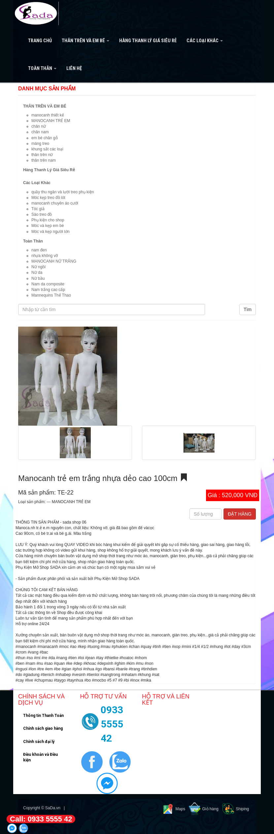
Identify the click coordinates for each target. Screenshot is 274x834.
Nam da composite (47, 284)
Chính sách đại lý (38, 741)
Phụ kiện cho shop (47, 220)
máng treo (40, 143)
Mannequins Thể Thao (51, 295)
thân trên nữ (42, 154)
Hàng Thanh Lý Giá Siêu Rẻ (148, 41)
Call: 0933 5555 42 (41, 819)
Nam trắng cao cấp (48, 289)
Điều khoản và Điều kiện (40, 757)
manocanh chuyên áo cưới (54, 203)
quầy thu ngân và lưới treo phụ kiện (62, 192)
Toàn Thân (42, 68)
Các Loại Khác (205, 41)
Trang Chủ (40, 41)
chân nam (40, 132)
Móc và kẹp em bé (47, 225)
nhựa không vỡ (44, 255)
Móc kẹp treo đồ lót (48, 197)
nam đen (39, 250)
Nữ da (36, 272)
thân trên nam (43, 160)
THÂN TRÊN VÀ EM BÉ (85, 41)
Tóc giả (38, 209)
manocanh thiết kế (47, 115)
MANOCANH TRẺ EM (50, 120)
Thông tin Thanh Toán (43, 715)
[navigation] (137, 41)
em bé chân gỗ (44, 138)
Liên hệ (74, 68)
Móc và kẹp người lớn (50, 231)
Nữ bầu (38, 278)
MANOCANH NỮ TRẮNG (53, 261)
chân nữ (38, 126)
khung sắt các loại (47, 149)
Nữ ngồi (38, 267)
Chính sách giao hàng (43, 728)
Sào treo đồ (41, 214)
